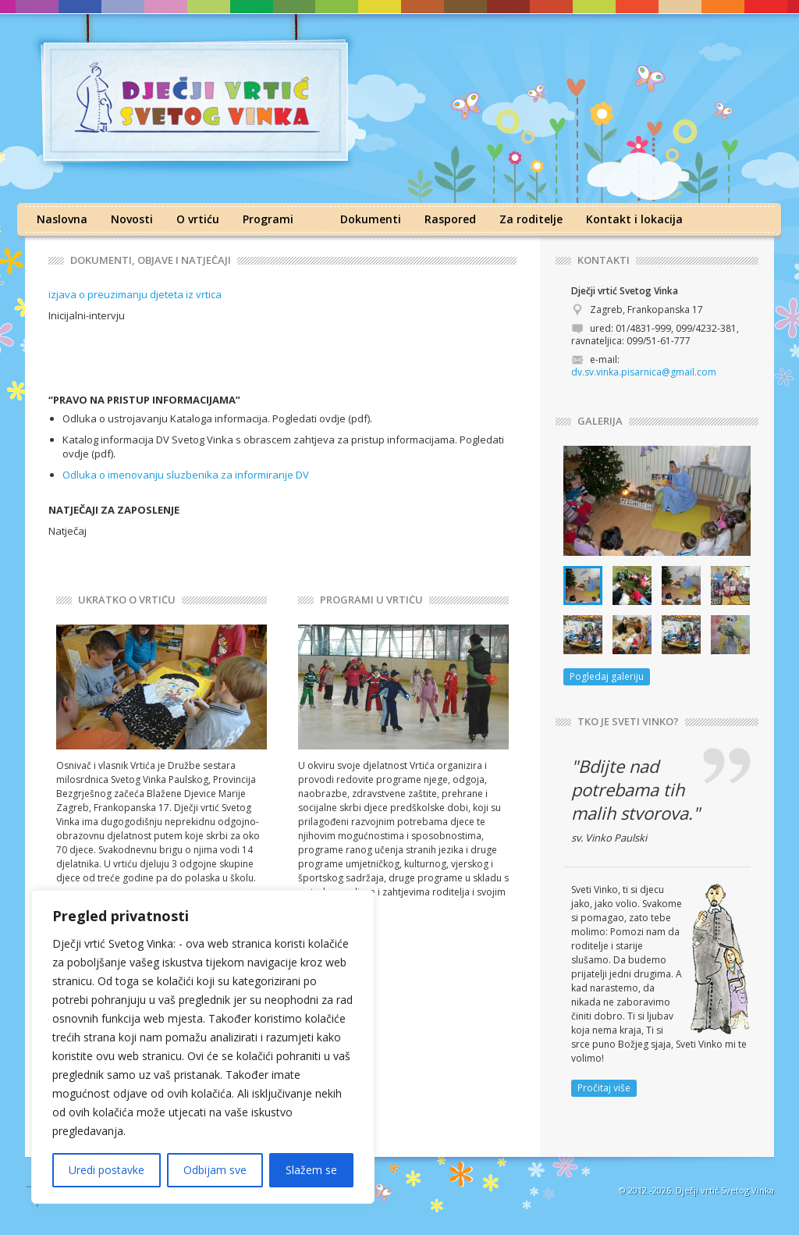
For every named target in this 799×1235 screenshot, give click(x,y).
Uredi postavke (106, 1169)
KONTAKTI (603, 260)
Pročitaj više (603, 1087)
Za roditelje (531, 219)
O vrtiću (197, 219)
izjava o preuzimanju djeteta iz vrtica (135, 294)
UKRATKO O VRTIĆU (127, 600)
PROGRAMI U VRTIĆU (371, 600)
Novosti (132, 219)
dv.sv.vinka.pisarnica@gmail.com (643, 372)
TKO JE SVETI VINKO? (628, 722)
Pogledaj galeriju (607, 676)
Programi (268, 219)
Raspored (450, 219)
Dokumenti (370, 219)
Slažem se (311, 1169)
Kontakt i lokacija (634, 219)
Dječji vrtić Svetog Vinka (725, 1190)
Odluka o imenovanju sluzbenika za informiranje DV (185, 475)
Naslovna (62, 219)
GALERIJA (600, 421)
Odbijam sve (215, 1169)
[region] (203, 1047)
